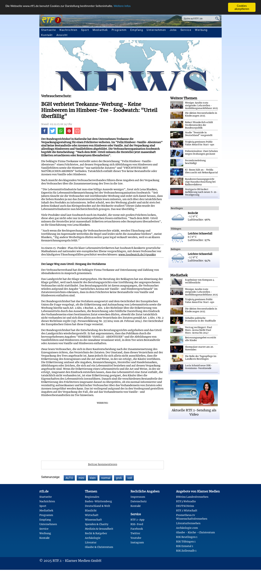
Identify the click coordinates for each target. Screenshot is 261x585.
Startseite (48, 30)
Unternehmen (156, 30)
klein (93, 478)
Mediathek (100, 30)
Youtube (135, 538)
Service (185, 30)
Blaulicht (91, 510)
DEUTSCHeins (185, 506)
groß (119, 478)
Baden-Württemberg (98, 501)
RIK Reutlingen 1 (186, 537)
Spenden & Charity (96, 524)
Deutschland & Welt (97, 506)
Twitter (135, 533)
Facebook (136, 528)
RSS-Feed (136, 524)
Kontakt (47, 35)
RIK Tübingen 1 (185, 541)
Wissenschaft (93, 519)
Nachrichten (68, 30)
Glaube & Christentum (99, 547)
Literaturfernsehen (188, 523)
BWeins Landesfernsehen (192, 496)
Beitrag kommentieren (102, 464)
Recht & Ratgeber (96, 533)
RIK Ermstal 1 (184, 546)
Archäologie (92, 538)
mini (81, 478)
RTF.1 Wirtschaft (186, 510)
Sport (85, 30)
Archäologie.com (187, 527)
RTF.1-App (137, 519)
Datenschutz (138, 501)
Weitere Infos (122, 6)
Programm (119, 30)
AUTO (69, 478)
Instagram (137, 542)
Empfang (136, 30)
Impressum (137, 496)
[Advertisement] (123, 430)
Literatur (90, 542)
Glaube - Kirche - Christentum (195, 532)
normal (105, 478)
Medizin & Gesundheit (99, 528)
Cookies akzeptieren (241, 7)
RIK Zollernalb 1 (186, 550)
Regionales (92, 496)
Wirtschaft (91, 515)
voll (129, 478)
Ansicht (62, 35)
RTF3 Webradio (186, 501)
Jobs (173, 30)
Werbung (201, 30)
